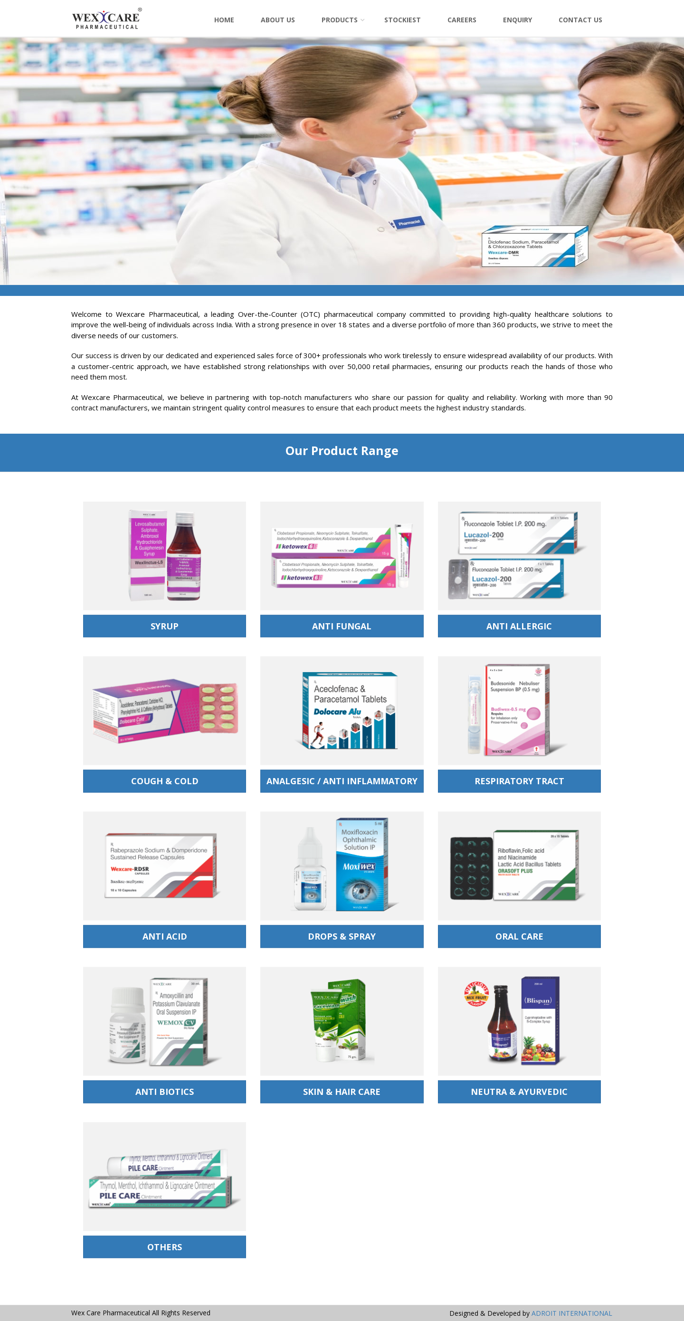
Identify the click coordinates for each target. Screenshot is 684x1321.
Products (340, 19)
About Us (278, 19)
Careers (461, 19)
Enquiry (517, 19)
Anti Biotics (164, 1094)
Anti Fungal (341, 628)
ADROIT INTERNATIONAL (572, 1313)
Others (164, 1248)
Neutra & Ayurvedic (519, 1094)
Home (224, 19)
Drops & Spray (342, 938)
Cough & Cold (165, 783)
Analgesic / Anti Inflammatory (342, 783)
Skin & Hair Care (341, 1094)
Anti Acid (164, 938)
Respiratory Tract (519, 783)
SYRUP (165, 628)
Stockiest (402, 19)
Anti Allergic (519, 628)
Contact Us (580, 19)
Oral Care (519, 938)
